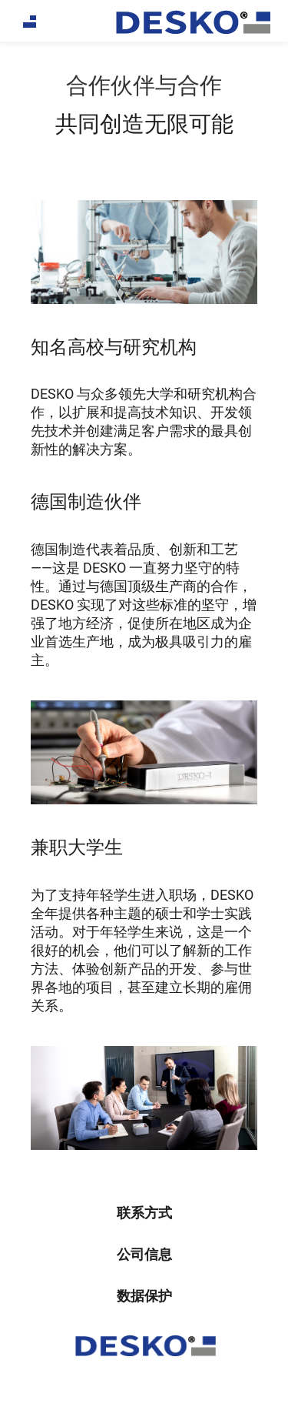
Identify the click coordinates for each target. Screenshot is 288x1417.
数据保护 (144, 1296)
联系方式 (144, 1213)
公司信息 (144, 1254)
